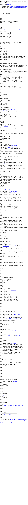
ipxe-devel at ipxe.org (4, 130)
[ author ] (16, 502)
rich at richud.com (22, 64)
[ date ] (8, 502)
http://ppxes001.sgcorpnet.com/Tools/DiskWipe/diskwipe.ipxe (11, 33)
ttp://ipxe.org (6, 149)
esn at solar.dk (9, 4)
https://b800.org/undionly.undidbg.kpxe (7, 194)
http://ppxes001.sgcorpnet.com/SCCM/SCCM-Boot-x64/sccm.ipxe (11, 30)
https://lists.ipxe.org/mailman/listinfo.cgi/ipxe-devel (10, 496)
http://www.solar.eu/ (15, 401)
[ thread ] (11, 502)
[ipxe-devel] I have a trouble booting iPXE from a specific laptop (18, 6)
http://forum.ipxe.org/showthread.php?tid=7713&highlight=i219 (11, 270)
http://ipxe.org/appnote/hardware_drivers (14, 372)
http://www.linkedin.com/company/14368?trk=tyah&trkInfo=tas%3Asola (13, 462)
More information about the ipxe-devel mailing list (6, 504)
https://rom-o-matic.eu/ (17, 375)
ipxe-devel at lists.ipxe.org (7, 410)
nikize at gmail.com (13, 62)
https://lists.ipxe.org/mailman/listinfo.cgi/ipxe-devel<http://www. (12, 484)
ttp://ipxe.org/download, (6, 151)
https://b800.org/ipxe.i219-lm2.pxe (8, 77)
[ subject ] (13, 502)
